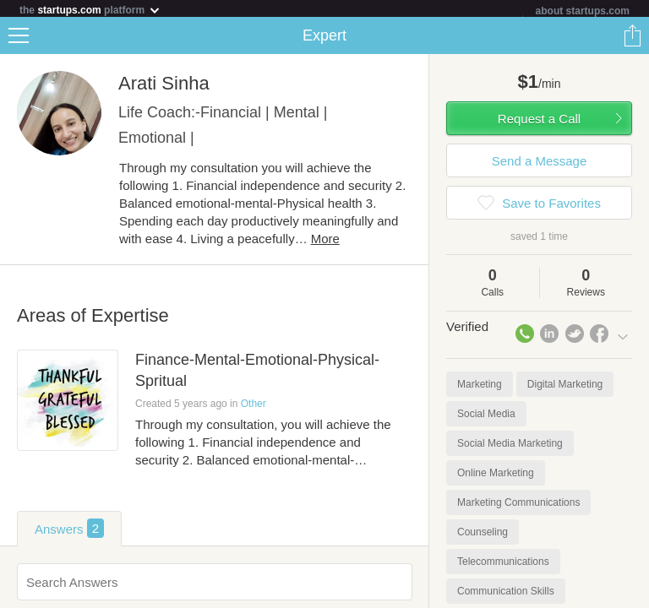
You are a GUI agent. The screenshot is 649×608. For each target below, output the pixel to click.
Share (632, 38)
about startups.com (583, 11)
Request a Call (539, 122)
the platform (90, 9)
